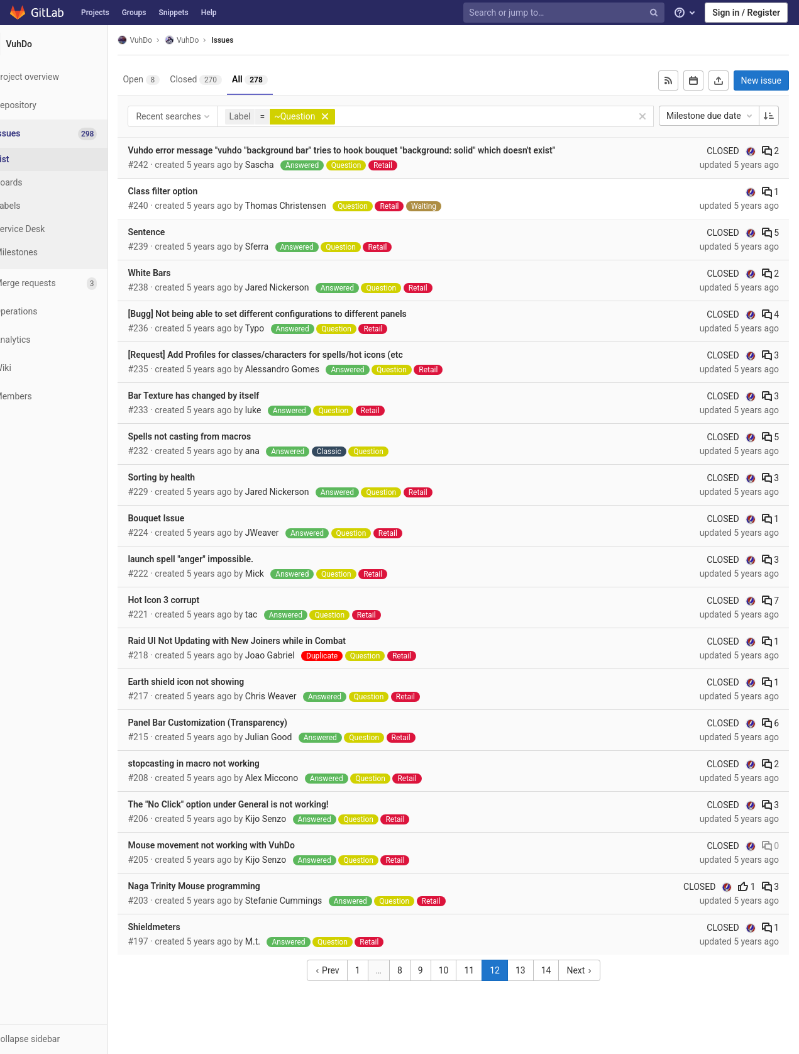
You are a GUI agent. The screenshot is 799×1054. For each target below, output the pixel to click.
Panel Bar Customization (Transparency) (238, 723)
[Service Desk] (69, 229)
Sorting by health (192, 477)
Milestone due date (710, 116)
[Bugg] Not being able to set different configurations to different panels (297, 314)
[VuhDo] (69, 44)
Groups (134, 12)
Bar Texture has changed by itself (224, 396)
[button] (69, 1039)
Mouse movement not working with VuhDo (241, 845)
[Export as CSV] (718, 80)
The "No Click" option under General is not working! (258, 804)
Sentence (177, 232)
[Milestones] (69, 252)
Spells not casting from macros (220, 436)
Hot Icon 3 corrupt (194, 600)
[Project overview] (69, 77)
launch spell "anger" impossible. (221, 559)
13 (536, 970)
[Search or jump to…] (565, 13)
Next (594, 970)
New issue (761, 80)
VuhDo (165, 40)
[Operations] (69, 311)
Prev (342, 970)
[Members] (69, 396)
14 (561, 970)
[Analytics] (69, 340)
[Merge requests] (69, 283)
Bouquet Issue (186, 518)
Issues (253, 40)
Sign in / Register (746, 13)
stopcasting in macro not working (224, 763)
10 (459, 970)
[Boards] (69, 182)
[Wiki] (69, 368)
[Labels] (69, 206)
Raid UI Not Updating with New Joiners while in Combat (267, 641)
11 (485, 970)
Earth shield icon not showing (216, 682)
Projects (95, 12)
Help (209, 12)
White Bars (179, 273)
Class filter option (193, 191)
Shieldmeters (184, 927)
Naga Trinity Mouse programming (224, 886)
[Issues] (70, 133)
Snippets (173, 12)
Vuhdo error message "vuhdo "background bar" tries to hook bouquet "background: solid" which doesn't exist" (372, 150)
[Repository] (69, 105)
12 (510, 970)
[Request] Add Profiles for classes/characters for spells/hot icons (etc (295, 355)
